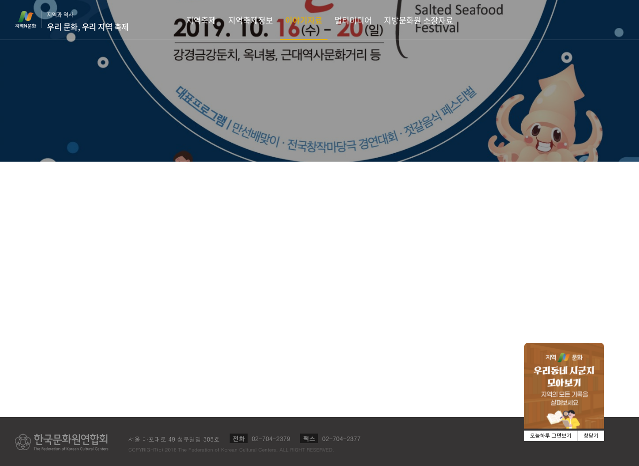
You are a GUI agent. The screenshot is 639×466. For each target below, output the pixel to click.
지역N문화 (31, 19)
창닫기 (591, 436)
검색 (617, 19)
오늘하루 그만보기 (551, 436)
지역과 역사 (88, 21)
